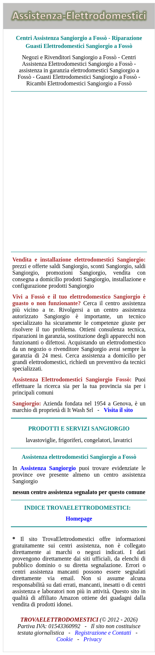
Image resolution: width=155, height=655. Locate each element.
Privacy (92, 639)
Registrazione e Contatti (103, 633)
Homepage (79, 518)
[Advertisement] (77, 171)
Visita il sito (118, 410)
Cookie (64, 639)
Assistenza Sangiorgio (48, 468)
